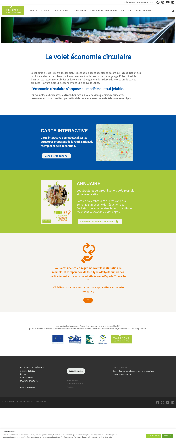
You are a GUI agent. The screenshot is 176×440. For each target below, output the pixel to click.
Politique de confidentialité (75, 373)
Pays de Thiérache (15, 391)
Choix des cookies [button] (154, 436)
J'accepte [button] (167, 436)
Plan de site (70, 377)
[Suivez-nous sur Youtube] (168, 2)
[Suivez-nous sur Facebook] (158, 2)
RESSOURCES (121, 357)
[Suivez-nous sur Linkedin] (172, 2)
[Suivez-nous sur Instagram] (162, 2)
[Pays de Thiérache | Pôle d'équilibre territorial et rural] (13, 10)
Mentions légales (72, 370)
